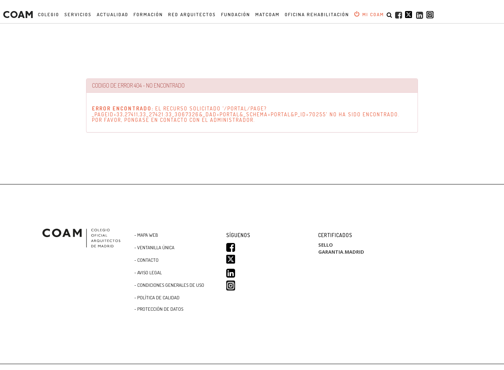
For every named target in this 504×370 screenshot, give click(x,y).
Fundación (235, 14)
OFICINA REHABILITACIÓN (317, 14)
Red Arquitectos (192, 14)
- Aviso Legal (148, 272)
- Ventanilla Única (154, 247)
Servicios (78, 14)
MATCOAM (267, 14)
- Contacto (146, 260)
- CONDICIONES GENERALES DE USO (169, 285)
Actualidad (112, 14)
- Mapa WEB (146, 235)
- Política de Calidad (157, 297)
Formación (148, 14)
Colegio (48, 14)
